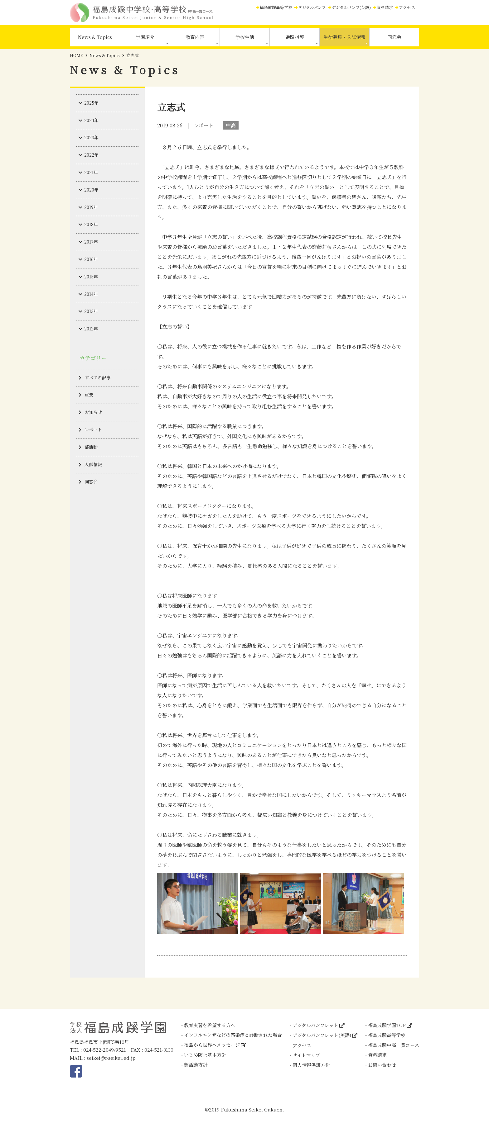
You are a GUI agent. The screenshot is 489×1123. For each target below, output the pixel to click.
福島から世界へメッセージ (212, 1044)
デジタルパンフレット (315, 1025)
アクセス (407, 7)
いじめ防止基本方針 (205, 1054)
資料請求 (385, 7)
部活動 (91, 447)
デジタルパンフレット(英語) (322, 1035)
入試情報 (93, 464)
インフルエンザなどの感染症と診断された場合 (233, 1034)
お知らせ (93, 412)
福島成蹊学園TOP (387, 1025)
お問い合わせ (382, 1064)
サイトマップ (306, 1055)
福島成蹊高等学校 (276, 7)
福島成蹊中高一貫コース (393, 1045)
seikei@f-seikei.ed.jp (111, 1057)
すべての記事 (98, 377)
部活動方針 (195, 1064)
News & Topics (95, 37)
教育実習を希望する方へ (209, 1025)
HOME (76, 55)
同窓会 (394, 37)
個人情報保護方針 (311, 1065)
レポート (93, 429)
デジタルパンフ (312, 7)
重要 (89, 394)
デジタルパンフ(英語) (351, 7)
